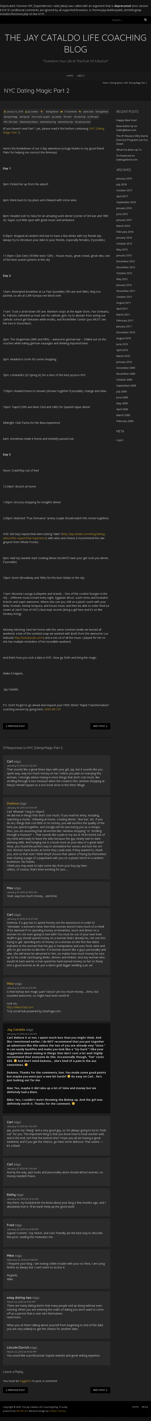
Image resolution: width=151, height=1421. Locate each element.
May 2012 (122, 279)
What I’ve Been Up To (129, 149)
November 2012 (125, 267)
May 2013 (122, 249)
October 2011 (124, 297)
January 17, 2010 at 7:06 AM (22, 1168)
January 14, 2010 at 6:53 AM (22, 892)
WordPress (22, 1410)
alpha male (88, 111)
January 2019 (124, 178)
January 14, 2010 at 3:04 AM (22, 807)
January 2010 (124, 362)
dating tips (24, 116)
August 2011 (123, 302)
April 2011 (122, 308)
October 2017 (124, 190)
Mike (10, 984)
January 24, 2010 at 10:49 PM (22, 1229)
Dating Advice (116, 82)
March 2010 (123, 356)
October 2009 (124, 379)
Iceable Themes (57, 1410)
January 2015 (124, 220)
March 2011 (123, 314)
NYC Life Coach (11, 121)
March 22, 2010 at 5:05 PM (21, 1301)
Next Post (100, 726)
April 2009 (122, 409)
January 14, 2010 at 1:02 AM (22, 765)
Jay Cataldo (33, 111)
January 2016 (124, 208)
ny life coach (93, 116)
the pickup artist (82, 121)
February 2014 (124, 231)
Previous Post (15, 726)
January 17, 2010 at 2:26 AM (22, 1033)
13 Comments (70, 111)
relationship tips (65, 121)
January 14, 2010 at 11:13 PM (21, 987)
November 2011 (125, 291)
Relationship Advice (29, 121)
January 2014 (124, 237)
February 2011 (124, 320)
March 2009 (123, 415)
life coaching (79, 116)
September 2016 (126, 202)
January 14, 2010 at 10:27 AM (22, 918)
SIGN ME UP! (52, 709)
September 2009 (126, 385)
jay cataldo (56, 116)
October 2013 (124, 243)
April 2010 (122, 350)
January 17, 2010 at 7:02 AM (22, 1126)
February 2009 (124, 421)
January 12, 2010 (15, 111)
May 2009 (122, 403)
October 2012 (124, 273)
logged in (25, 1381)
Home (69, 75)
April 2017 (122, 196)
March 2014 (123, 226)
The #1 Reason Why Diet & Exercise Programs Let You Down (132, 140)
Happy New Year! (126, 120)
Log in (119, 440)
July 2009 (121, 391)
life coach (68, 116)
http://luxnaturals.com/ (29, 638)
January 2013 (124, 255)
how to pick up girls (41, 116)
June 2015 (122, 214)
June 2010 (122, 344)
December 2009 (125, 368)
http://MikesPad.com (20, 1007)
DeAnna (13, 803)
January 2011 (124, 326)
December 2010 (125, 332)
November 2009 (125, 373)
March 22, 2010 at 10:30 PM (21, 1351)
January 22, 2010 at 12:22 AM (23, 1198)
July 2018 (121, 184)
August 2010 (123, 338)
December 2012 (125, 261)
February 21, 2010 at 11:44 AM (22, 1259)
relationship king (48, 121)
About (81, 75)
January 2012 (124, 285)
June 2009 (122, 397)
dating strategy (10, 116)
